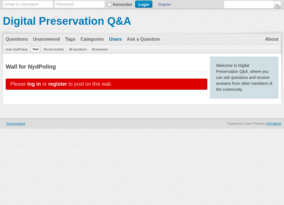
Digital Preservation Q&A (67, 21)
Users (115, 39)
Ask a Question (143, 39)
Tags (70, 39)
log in (34, 84)
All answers (100, 49)
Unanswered (46, 39)
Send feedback (15, 123)
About (271, 39)
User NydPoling (16, 49)
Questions (17, 39)
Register (164, 5)
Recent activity (53, 49)
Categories (92, 39)
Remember (122, 5)
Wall (35, 49)
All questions (78, 49)
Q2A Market (273, 123)
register (57, 84)
